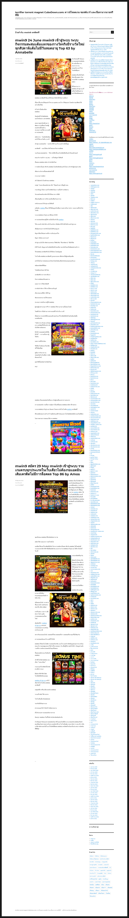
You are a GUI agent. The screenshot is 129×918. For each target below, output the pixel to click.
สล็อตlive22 (93, 700)
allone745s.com (94, 218)
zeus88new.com (94, 643)
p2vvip (92, 448)
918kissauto (93, 204)
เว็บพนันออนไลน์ (94, 741)
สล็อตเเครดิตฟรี (94, 714)
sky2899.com (94, 547)
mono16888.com (94, 428)
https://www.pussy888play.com (97, 149)
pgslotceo (93, 478)
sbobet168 (93, 528)
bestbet (92, 240)
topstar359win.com (95, 595)
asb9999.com (94, 223)
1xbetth (92, 195)
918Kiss (92, 200)
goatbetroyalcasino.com (96, 326)
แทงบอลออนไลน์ (94, 750)
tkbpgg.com (93, 591)
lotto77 (92, 390)
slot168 (91, 97)
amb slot (92, 221)
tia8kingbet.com (94, 590)
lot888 (92, 388)
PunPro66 (93, 490)
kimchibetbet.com (95, 364)
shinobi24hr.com (95, 540)
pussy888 (91, 113)
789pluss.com (94, 197)
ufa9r (91, 602)
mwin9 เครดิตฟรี (19, 63)
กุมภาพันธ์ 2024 (94, 811)
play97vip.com (94, 483)
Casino (92, 269)
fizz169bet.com (94, 311)
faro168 (92, 300)
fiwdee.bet (93, 307)
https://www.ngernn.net (95, 173)
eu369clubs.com (94, 297)
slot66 (91, 103)
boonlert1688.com (95, 259)
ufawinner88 (93, 614)
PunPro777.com (94, 495)
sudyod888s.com (94, 576)
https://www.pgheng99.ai (96, 158)
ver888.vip (93, 622)
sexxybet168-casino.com (97, 531)
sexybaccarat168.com (96, 536)
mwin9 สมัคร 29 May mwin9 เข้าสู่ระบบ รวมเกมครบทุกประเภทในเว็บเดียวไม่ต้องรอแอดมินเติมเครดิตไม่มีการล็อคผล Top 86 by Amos (49, 470)
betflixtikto (93, 242)
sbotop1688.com (94, 529)
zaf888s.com (93, 638)
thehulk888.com (94, 586)
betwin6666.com (95, 249)
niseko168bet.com (95, 438)
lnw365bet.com (94, 383)
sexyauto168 (93, 534)
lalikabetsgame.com (95, 371)
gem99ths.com (94, 324)
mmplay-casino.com (95, 424)
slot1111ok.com (94, 552)
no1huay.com (93, 441)
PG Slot (92, 455)
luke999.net (93, 397)
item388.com (93, 349)
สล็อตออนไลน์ (93, 707)
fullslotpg (93, 318)
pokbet (92, 485)
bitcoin (92, 254)
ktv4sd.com (93, 369)
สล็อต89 (92, 695)
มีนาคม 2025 (93, 789)
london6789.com (95, 386)
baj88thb (92, 228)
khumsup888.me (94, 362)
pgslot (90, 125)
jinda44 (91, 104)
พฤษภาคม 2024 (94, 806)
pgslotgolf (93, 481)
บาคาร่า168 (93, 658)
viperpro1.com (94, 624)
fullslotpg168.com (95, 319)
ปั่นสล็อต (92, 662)
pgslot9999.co (94, 474)
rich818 (92, 507)
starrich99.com (94, 572)
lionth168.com (94, 376)
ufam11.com (93, 607)
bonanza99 (93, 257)
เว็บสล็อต (92, 743)
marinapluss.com (95, 407)
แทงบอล (92, 748)
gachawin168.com (95, 323)
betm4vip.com (94, 247)
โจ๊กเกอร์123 (93, 755)
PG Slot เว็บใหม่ (94, 459)
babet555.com (94, 225)
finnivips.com (94, 305)
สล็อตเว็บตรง (92, 99)
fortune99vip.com (95, 312)
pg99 (91, 462)
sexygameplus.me (95, 538)
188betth (92, 192)
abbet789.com (94, 209)
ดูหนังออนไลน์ (92, 140)
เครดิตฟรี (92, 731)
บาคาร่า (91, 152)
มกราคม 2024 (93, 813)
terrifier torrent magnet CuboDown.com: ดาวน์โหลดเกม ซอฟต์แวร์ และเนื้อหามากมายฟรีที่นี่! (38, 910)
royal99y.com (94, 516)
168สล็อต (92, 190)
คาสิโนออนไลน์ (94, 646)
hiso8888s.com (94, 342)
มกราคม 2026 (93, 772)
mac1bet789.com (94, 402)
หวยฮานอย (93, 726)
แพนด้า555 (93, 753)
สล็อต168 (92, 683)
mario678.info (94, 410)
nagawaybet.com (94, 433)
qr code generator (95, 500)
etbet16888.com (94, 293)
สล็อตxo (92, 703)
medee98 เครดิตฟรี (103, 867)
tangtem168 (93, 579)
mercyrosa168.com (95, 417)
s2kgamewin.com (95, 521)
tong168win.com (94, 593)
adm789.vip (93, 214)
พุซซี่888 (91, 151)
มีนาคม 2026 (93, 768)
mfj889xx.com (94, 421)
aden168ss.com (94, 212)
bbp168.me (93, 237)
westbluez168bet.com (96, 631)
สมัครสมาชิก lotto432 (95, 677)
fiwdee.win (93, 309)
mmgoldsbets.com (95, 423)
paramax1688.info (95, 452)
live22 (90, 161)
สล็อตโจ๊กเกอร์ (93, 717)
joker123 (91, 96)
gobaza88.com (94, 330)
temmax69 (93, 581)
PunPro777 (93, 493)
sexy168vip (93, 533)
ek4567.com (93, 290)
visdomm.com (94, 627)
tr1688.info (93, 596)
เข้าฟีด (92, 840)
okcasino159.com (95, 445)
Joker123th (93, 355)
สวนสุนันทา (93, 719)
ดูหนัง (91, 650)
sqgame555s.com (95, 562)
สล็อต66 (92, 686)
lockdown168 (94, 385)
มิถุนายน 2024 (93, 805)
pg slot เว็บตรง (94, 457)
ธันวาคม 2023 (93, 815)
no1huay (92, 440)
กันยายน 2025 (93, 779)
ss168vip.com (94, 565)
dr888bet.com (94, 285)
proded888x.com (94, 488)
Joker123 (92, 354)
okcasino (92, 443)
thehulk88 (93, 584)
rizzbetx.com (93, 512)
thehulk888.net (94, 588)
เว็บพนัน (92, 739)
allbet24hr (93, 216)
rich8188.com (94, 509)
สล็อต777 (92, 689)
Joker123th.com (94, 357)
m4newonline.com (95, 398)
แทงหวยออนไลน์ (94, 751)
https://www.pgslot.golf (95, 154)
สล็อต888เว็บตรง (94, 693)
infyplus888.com (94, 347)
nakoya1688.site (94, 435)
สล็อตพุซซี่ (92, 705)
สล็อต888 (91, 108)
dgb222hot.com (94, 281)
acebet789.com (94, 211)
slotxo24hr (93, 557)
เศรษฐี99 (92, 746)
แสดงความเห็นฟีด (94, 842)
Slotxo (92, 555)
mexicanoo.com (94, 419)
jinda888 (92, 352)
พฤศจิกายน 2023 (94, 817)
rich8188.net (93, 510)
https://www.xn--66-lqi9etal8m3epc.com (100, 142)
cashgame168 (94, 266)
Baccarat (92, 226)
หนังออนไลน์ (93, 720)
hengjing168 (93, 338)
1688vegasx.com (94, 187)
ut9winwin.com (94, 621)
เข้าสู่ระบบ (92, 838)
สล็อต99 (92, 698)
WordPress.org (94, 844)
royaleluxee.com (94, 517)
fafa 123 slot (93, 299)
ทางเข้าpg (92, 655)
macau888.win (94, 405)
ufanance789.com (95, 612)
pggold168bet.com (95, 464)
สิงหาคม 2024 (93, 801)
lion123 (92, 374)
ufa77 (91, 600)
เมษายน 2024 (93, 808)
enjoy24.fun (93, 292)
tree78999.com (94, 598)
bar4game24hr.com (95, 233)
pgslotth (109, 870)
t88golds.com (94, 577)
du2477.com (93, 288)
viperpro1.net (93, 626)
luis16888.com (94, 395)
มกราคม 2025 (93, 792)
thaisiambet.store (95, 583)
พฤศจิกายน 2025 (94, 775)
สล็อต (91, 681)
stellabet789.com (95, 574)
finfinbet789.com (95, 304)
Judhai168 (93, 361)
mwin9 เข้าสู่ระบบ (40, 680)
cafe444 (92, 262)
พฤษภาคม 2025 (94, 786)
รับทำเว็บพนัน (93, 676)
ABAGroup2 (93, 207)
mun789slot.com (95, 429)
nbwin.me (93, 436)
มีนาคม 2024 (93, 810)
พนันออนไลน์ (93, 667)
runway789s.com (95, 519)
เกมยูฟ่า (92, 729)
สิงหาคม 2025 (93, 780)
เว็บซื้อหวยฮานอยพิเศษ (95, 736)
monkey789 (93, 426)
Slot (91, 548)
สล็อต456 (92, 684)
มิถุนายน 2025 (93, 784)
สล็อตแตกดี (93, 715)
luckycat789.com (94, 393)
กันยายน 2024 (93, 799)
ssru (91, 571)
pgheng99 (93, 466)
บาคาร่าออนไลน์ (93, 115)
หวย (91, 722)
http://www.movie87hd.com (96, 147)
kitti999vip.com (94, 367)
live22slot (93, 381)
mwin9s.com (18, 61)
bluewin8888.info (95, 256)
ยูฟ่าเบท (92, 674)
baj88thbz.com (94, 230)
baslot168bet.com (95, 235)
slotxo (90, 116)
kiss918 (91, 127)
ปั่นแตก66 (92, 664)
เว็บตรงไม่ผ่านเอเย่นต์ (95, 738)
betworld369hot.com (96, 250)
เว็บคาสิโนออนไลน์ (94, 734)
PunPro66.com (94, 491)
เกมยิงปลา (92, 727)
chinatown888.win (95, 274)
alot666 (92, 219)
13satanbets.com (94, 185)
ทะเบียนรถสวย (93, 653)
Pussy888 (93, 497)
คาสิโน (92, 645)
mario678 (93, 409)
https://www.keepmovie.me (96, 166)
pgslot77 (92, 469)
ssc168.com (93, 567)
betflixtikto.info (94, 243)
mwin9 (42, 208)
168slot (92, 188)
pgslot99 (92, 472)
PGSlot (92, 467)
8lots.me (92, 199)
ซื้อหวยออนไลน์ (94, 648)
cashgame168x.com (95, 268)
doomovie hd (92, 132)
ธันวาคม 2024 (93, 794)
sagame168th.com (95, 524)
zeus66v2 (93, 641)
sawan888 (93, 526)
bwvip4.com (93, 261)
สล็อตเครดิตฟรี (93, 708)
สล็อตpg (92, 701)
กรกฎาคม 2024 (94, 803)
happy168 (93, 335)
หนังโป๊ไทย (91, 120)
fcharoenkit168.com (95, 302)
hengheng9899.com (95, 336)
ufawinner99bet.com (96, 615)
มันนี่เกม (92, 672)
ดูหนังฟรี (91, 165)
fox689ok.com (94, 314)
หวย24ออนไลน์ (94, 724)
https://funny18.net (94, 123)
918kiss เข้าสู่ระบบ (95, 202)
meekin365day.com (95, 416)
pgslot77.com (94, 471)
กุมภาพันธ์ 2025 (94, 791)
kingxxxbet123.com (95, 366)
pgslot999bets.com (95, 476)
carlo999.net (93, 264)
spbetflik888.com (95, 559)
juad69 (92, 359)
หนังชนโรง (91, 163)
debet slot (93, 278)
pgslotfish (93, 479)
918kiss (91, 139)
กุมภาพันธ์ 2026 (94, 770)
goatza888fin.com (95, 328)
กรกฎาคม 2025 (94, 782)
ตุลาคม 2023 (93, 818)
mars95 (92, 412)
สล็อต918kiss (93, 696)
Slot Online (93, 550)
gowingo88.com (94, 333)
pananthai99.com (95, 450)
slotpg (90, 118)
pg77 (91, 460)
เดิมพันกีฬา (93, 732)
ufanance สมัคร (101, 876)
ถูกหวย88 (92, 652)
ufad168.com (93, 605)
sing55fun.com (94, 541)
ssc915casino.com (95, 569)
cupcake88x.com (94, 276)
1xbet (90, 121)
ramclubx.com (94, 502)
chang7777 (93, 273)
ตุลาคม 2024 (93, 798)
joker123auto (93, 867)
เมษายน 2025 (93, 787)
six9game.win (94, 545)
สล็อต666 (92, 688)
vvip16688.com (94, 629)
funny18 (92, 321)
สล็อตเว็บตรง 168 (94, 712)
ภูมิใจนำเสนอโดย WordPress (69, 910)
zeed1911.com (94, 639)
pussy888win (93, 498)
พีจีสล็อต (92, 669)
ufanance (92, 610)
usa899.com (93, 619)
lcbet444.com (94, 373)
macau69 (92, 404)
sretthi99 (93, 564)
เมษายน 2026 (93, 767)
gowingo (92, 331)
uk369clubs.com (94, 617)
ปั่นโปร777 (93, 665)
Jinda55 (92, 350)
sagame (91, 144)
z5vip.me (92, 636)
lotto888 (92, 392)
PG (91, 454)
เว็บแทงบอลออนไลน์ (95, 745)
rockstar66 (93, 514)
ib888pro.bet (93, 345)
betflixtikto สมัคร (104, 859)
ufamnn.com (93, 608)
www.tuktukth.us (95, 634)
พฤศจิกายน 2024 (94, 796)
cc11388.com (93, 271)
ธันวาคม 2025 (93, 774)
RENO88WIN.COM (95, 503)
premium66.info (94, 486)
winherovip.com (94, 633)
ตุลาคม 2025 (93, 777)
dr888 (92, 283)
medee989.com (94, 414)
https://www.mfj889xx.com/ (98, 343)
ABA (91, 206)
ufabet (92, 603)
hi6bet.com (93, 340)
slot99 (91, 101)
